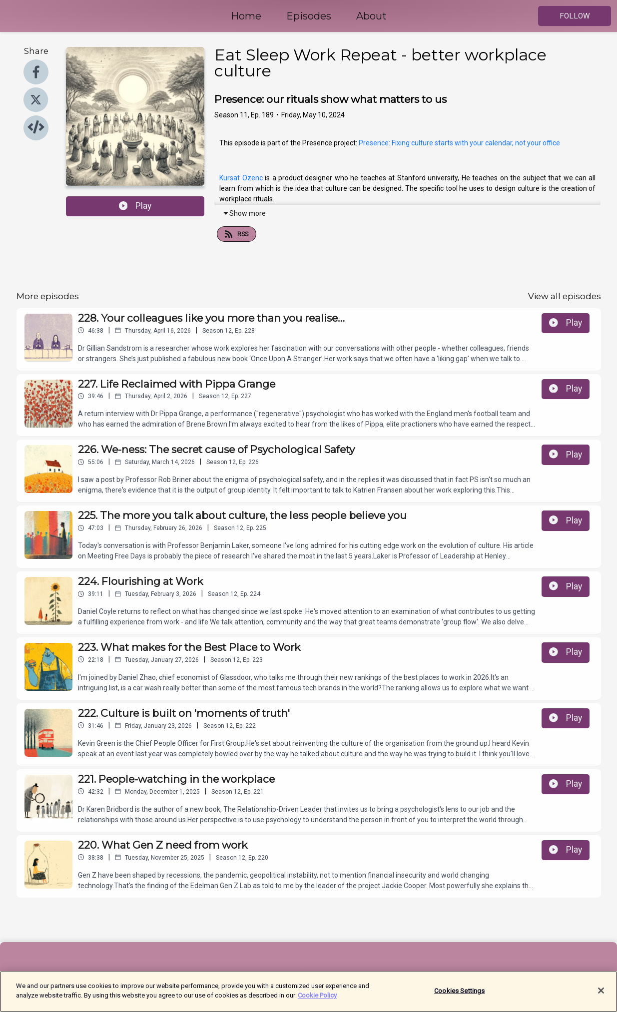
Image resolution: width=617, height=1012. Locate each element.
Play (135, 206)
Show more (244, 213)
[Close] (601, 995)
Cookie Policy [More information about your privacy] (317, 1000)
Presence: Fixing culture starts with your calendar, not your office (459, 143)
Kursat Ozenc (240, 178)
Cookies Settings (459, 995)
